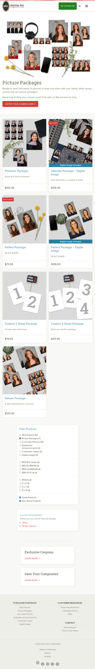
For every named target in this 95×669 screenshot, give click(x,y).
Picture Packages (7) (31, 438)
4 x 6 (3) (25, 483)
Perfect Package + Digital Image (67, 249)
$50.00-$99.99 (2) (30, 465)
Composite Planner (70, 610)
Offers (25, 522)
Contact (70, 622)
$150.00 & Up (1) (29, 472)
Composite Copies (25, 620)
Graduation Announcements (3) (31, 446)
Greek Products (29, 497)
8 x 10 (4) (26, 490)
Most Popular (25, 607)
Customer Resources (70, 602)
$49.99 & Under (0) (31, 462)
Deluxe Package (15, 398)
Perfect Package (15, 247)
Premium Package (16, 171)
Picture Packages (25, 610)
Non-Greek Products (31, 501)
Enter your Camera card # (20, 104)
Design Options (29, 526)
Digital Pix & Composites (14, 6)
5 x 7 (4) (25, 486)
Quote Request (70, 627)
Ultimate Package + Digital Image (68, 173)
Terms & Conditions (47, 649)
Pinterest (57, 664)
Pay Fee (68, 6)
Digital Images (25, 624)
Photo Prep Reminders (70, 607)
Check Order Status (70, 630)
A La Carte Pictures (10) (32, 442)
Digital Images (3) (30, 455)
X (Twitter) (52, 664)
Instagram (47, 664)
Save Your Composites (41, 574)
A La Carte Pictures (25, 614)
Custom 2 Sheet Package (21, 323)
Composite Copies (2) (32, 451)
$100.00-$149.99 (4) (31, 469)
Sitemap (47, 656)
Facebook (42, 664)
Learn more (31, 558)
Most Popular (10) (30, 435)
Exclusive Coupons (39, 552)
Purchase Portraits (25, 602)
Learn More (31, 580)
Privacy (47, 653)
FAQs (70, 614)
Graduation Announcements (24, 617)
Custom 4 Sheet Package (67, 323)
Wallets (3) (26, 480)
